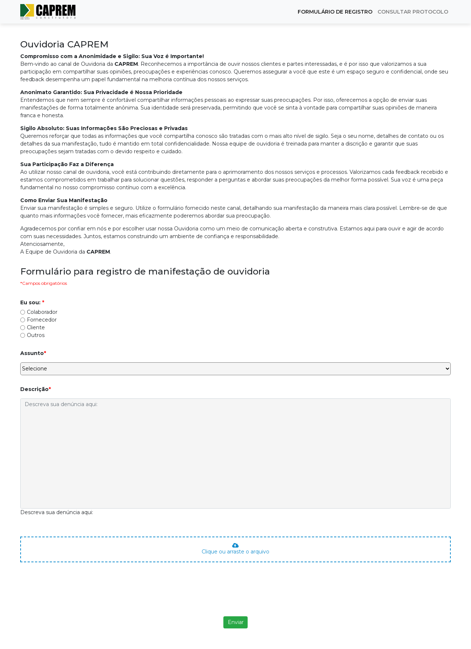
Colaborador (42, 312)
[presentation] (235, 596)
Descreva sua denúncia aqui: (56, 512)
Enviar (236, 622)
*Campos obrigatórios (43, 283)
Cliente (36, 327)
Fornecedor (42, 319)
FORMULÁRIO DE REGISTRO (335, 11)
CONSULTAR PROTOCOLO (413, 11)
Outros (36, 335)
